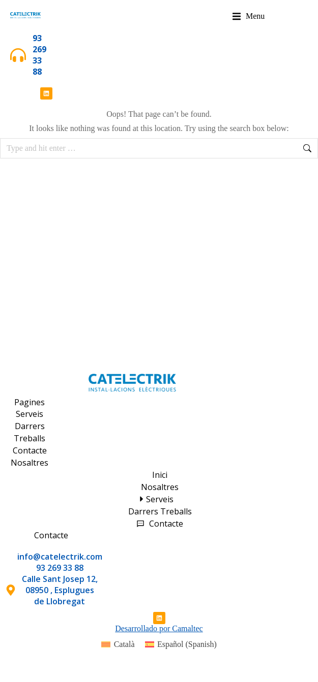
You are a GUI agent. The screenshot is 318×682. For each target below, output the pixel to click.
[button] (249, 16)
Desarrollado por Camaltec (159, 628)
